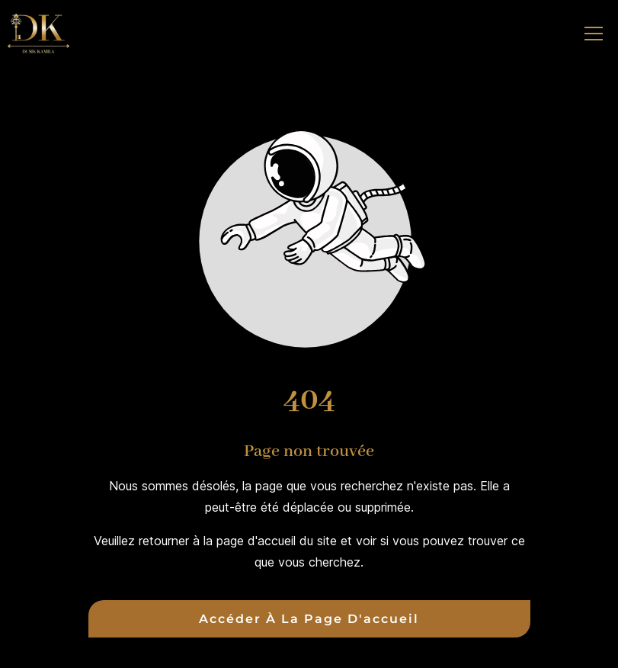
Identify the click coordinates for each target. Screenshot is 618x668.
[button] (593, 33)
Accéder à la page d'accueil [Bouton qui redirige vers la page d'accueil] (309, 619)
